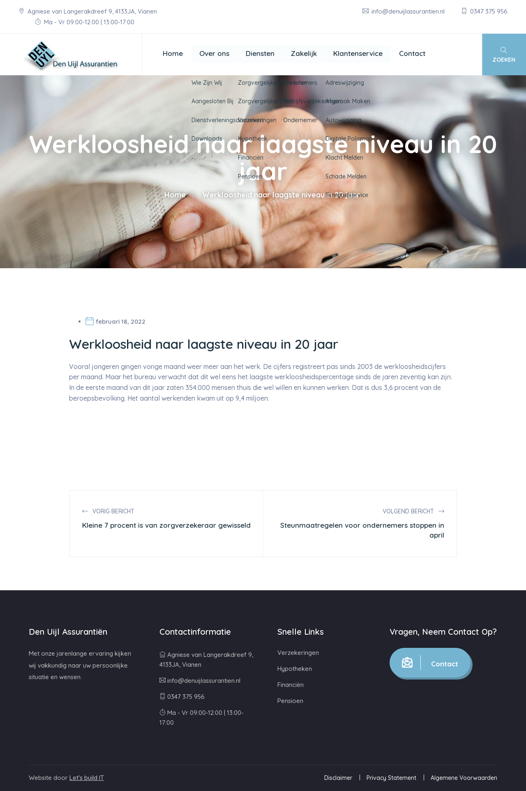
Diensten (260, 53)
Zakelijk (304, 53)
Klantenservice (358, 53)
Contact (412, 53)
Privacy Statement (391, 778)
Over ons (214, 53)
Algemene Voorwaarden (464, 778)
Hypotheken (294, 669)
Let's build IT (86, 778)
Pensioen (290, 701)
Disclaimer (338, 778)
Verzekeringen (298, 652)
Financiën (290, 685)
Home (173, 53)
